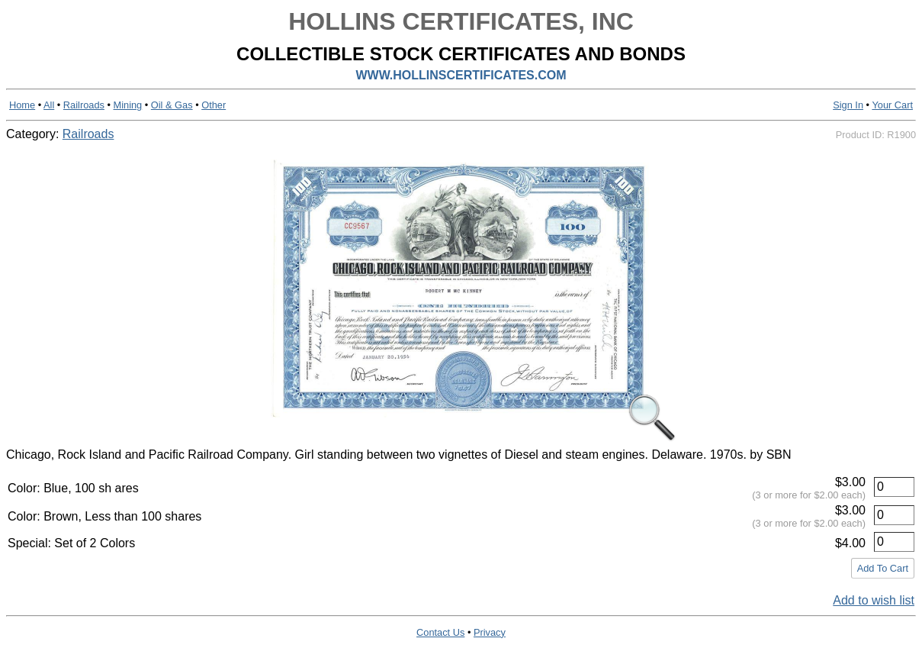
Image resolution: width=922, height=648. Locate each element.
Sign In (848, 105)
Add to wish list (873, 600)
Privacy (490, 632)
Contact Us (440, 632)
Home (22, 105)
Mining (128, 105)
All (48, 105)
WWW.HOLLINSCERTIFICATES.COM (460, 75)
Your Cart (892, 105)
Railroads (83, 105)
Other (213, 105)
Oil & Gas (172, 105)
